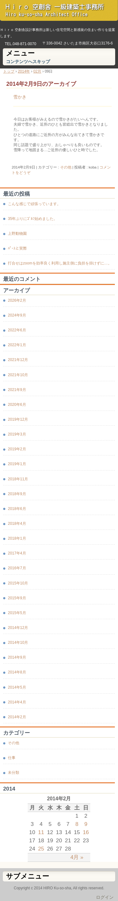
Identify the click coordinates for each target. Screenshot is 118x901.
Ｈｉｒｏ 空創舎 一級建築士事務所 (59, 12)
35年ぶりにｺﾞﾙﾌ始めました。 (32, 218)
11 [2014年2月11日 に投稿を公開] (41, 832)
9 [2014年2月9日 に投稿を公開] (85, 824)
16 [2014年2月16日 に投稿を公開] (86, 832)
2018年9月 (17, 494)
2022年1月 (17, 345)
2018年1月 (17, 538)
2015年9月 (17, 598)
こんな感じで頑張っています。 (34, 204)
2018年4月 (17, 523)
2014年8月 (17, 672)
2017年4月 (17, 553)
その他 (65, 167)
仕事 (11, 758)
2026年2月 (17, 300)
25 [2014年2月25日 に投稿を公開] (41, 848)
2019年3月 (17, 434)
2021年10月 (18, 375)
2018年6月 (17, 509)
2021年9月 (17, 390)
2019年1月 (17, 464)
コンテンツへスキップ (28, 61)
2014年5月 (17, 687)
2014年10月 (18, 642)
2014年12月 (18, 627)
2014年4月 (17, 702)
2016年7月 (17, 568)
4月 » (76, 857)
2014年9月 (17, 657)
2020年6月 (17, 404)
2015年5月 (17, 613)
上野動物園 (17, 233)
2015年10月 (18, 583)
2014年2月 (17, 717)
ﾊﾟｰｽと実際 (17, 248)
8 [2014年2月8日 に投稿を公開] (77, 824)
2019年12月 (18, 419)
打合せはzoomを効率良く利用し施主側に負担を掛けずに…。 (60, 263)
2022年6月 (17, 330)
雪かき (19, 96)
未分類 (13, 772)
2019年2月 (17, 449)
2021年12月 (18, 360)
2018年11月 (18, 479)
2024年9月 (17, 315)
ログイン (105, 897)
